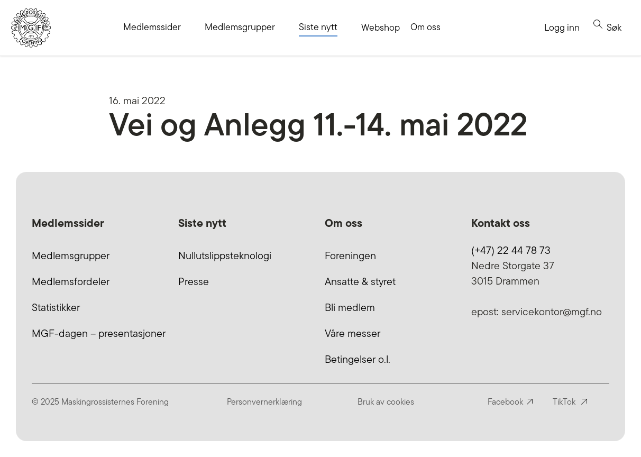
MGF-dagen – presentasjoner (99, 333)
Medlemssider (152, 26)
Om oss (425, 26)
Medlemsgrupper (240, 26)
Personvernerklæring (264, 402)
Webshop (380, 27)
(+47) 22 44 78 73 (511, 250)
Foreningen (350, 255)
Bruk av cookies (386, 402)
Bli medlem (350, 307)
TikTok (564, 402)
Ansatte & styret (360, 281)
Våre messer (352, 333)
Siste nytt (318, 26)
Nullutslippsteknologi (224, 255)
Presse (193, 281)
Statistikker (56, 307)
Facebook (505, 402)
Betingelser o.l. (357, 359)
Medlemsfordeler (70, 281)
